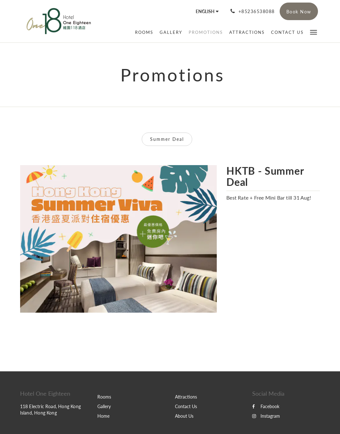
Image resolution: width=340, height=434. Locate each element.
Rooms (104, 397)
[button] (313, 32)
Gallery (104, 406)
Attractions (186, 397)
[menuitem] (144, 32)
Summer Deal (167, 139)
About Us (184, 416)
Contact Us (186, 406)
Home (103, 416)
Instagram (266, 416)
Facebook (265, 406)
